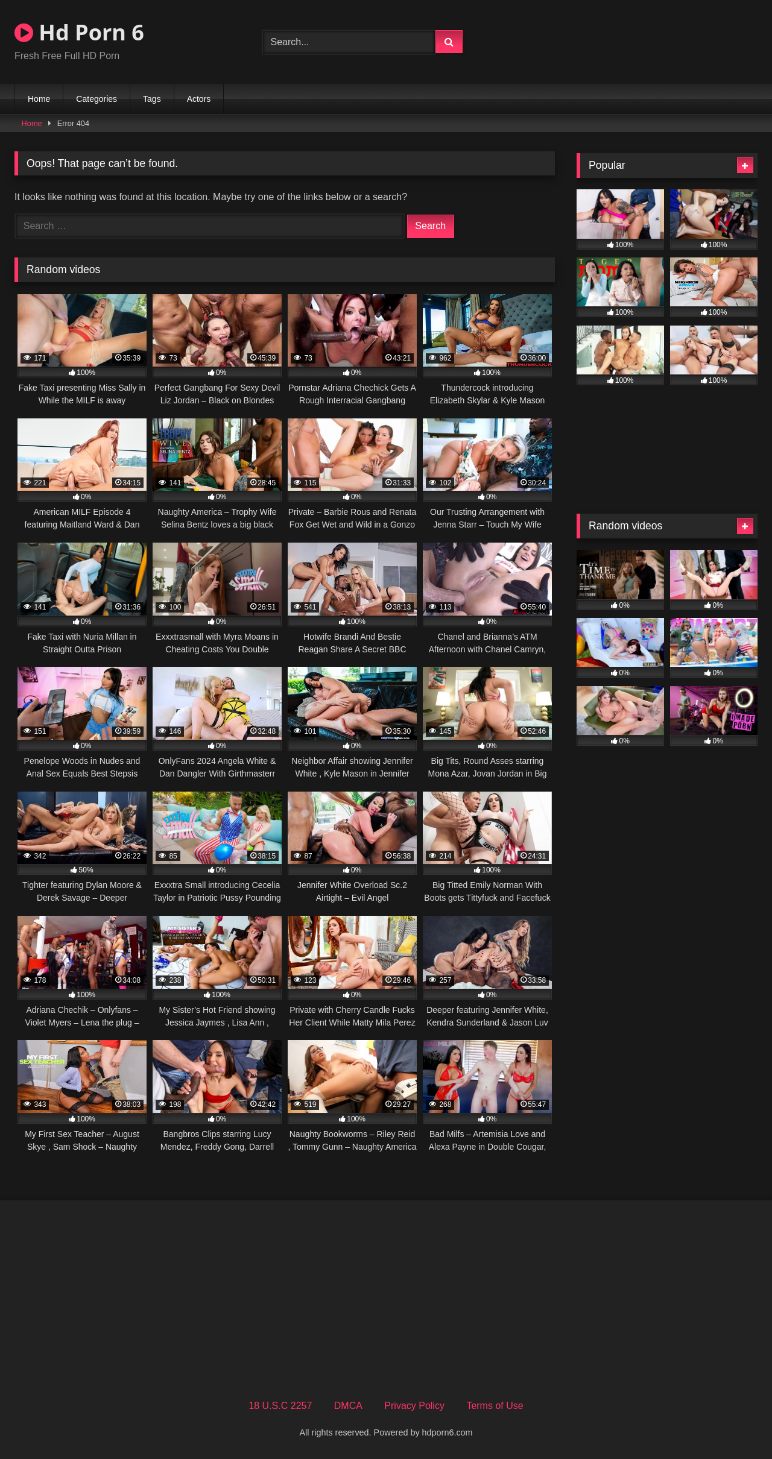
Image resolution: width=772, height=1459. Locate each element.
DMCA (348, 1406)
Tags (152, 99)
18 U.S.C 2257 (280, 1406)
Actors (199, 99)
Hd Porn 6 (79, 32)
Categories (96, 99)
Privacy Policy (414, 1406)
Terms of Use (494, 1406)
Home (39, 99)
